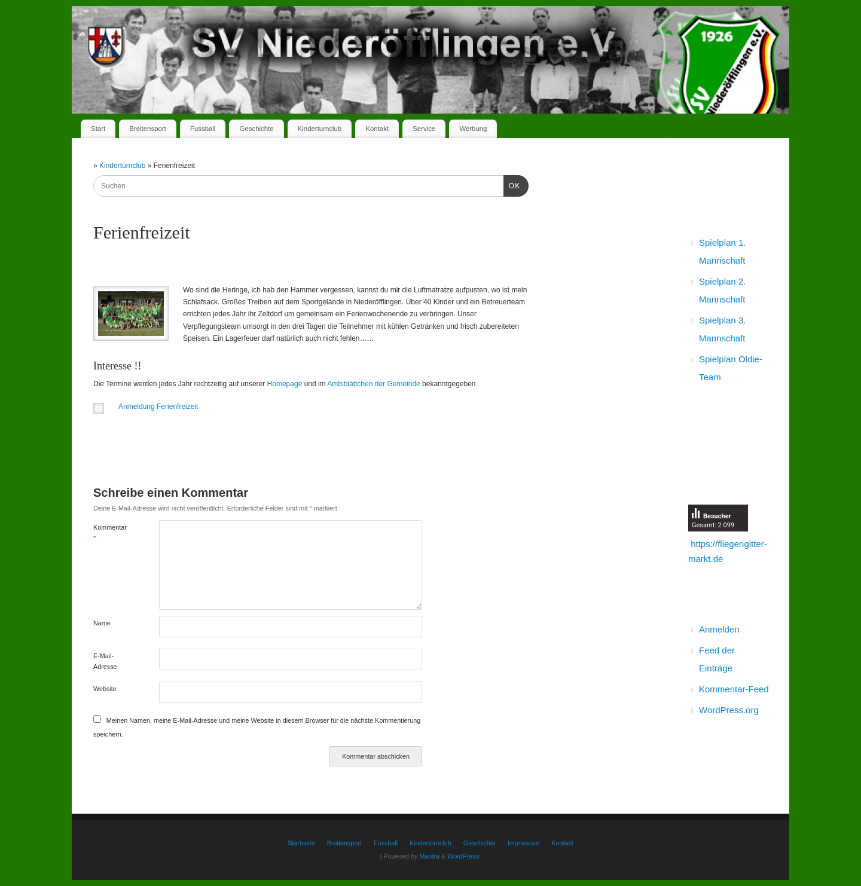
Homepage (285, 384)
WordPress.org (729, 710)
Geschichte (257, 128)
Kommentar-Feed (734, 689)
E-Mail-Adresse (105, 661)
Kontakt (377, 128)
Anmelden (719, 629)
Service (424, 128)
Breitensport (147, 128)
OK (511, 184)
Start (98, 128)
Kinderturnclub (319, 128)
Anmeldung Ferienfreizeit (158, 406)
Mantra (429, 856)
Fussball (202, 128)
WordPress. (464, 856)
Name (102, 623)
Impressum (523, 843)
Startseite (301, 843)
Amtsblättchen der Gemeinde (373, 384)
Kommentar (109, 533)
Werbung (473, 128)
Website (105, 688)
